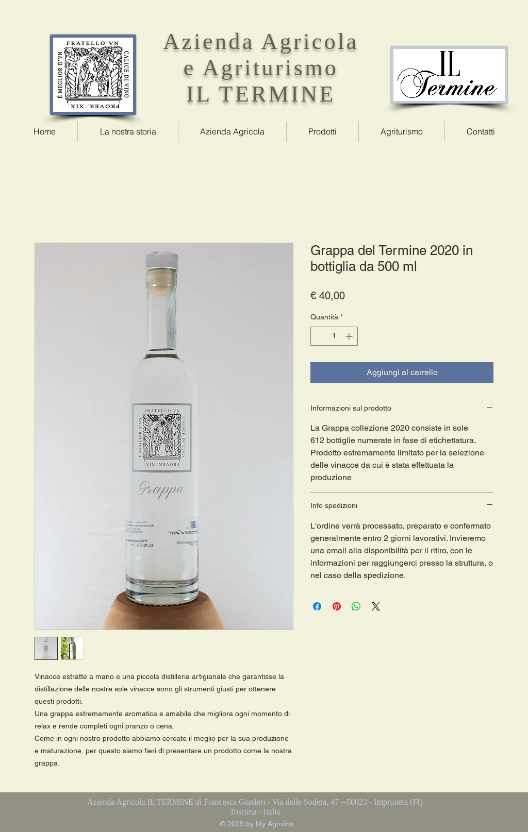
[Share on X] (376, 606)
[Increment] (349, 336)
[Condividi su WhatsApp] (356, 606)
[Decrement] (318, 336)
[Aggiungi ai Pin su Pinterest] (337, 606)
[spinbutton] (334, 336)
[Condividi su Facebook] (317, 606)
